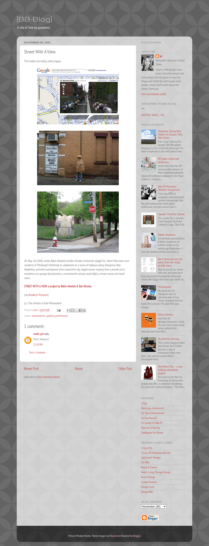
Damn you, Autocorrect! (152, 408)
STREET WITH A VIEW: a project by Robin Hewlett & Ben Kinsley (57, 286)
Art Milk (145, 462)
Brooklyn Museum (38, 295)
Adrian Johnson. (165, 314)
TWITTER (145, 115)
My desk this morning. (168, 339)
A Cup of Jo (146, 448)
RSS (163, 115)
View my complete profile (153, 94)
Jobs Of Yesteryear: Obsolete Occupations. (169, 188)
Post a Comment (37, 352)
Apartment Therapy (150, 457)
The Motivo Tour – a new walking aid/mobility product (170, 370)
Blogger (136, 536)
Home (79, 368)
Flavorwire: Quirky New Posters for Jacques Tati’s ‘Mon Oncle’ (170, 134)
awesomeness (39, 316)
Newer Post (31, 368)
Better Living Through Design (155, 472)
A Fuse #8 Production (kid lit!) (155, 453)
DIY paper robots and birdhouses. (168, 160)
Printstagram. (164, 287)
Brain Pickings (148, 477)
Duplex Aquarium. (167, 234)
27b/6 (144, 403)
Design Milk (147, 492)
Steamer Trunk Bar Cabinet (171, 214)
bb (161, 56)
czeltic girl (38, 334)
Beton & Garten (149, 467)
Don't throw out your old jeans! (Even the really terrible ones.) (170, 262)
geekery (50, 316)
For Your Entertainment (152, 413)
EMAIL (155, 115)
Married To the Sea (150, 428)
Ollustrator (114, 536)
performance (61, 316)
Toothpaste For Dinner (152, 432)
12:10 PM (37, 344)
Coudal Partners (149, 482)
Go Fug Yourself (149, 418)
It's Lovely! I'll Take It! (151, 423)
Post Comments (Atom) (48, 377)
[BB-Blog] (34, 19)
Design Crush (147, 487)
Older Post (125, 368)
